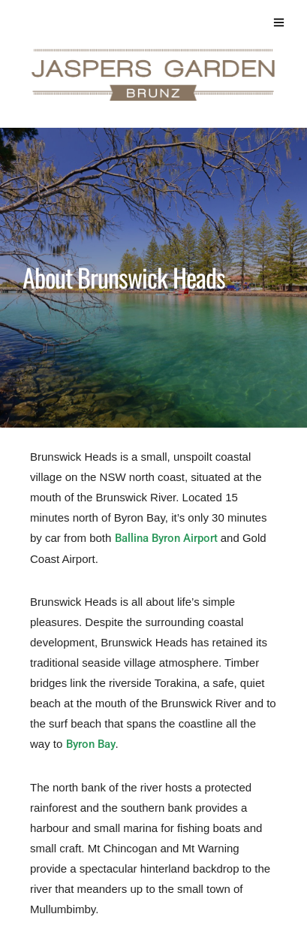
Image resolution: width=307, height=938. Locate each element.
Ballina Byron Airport (166, 538)
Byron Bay (91, 744)
